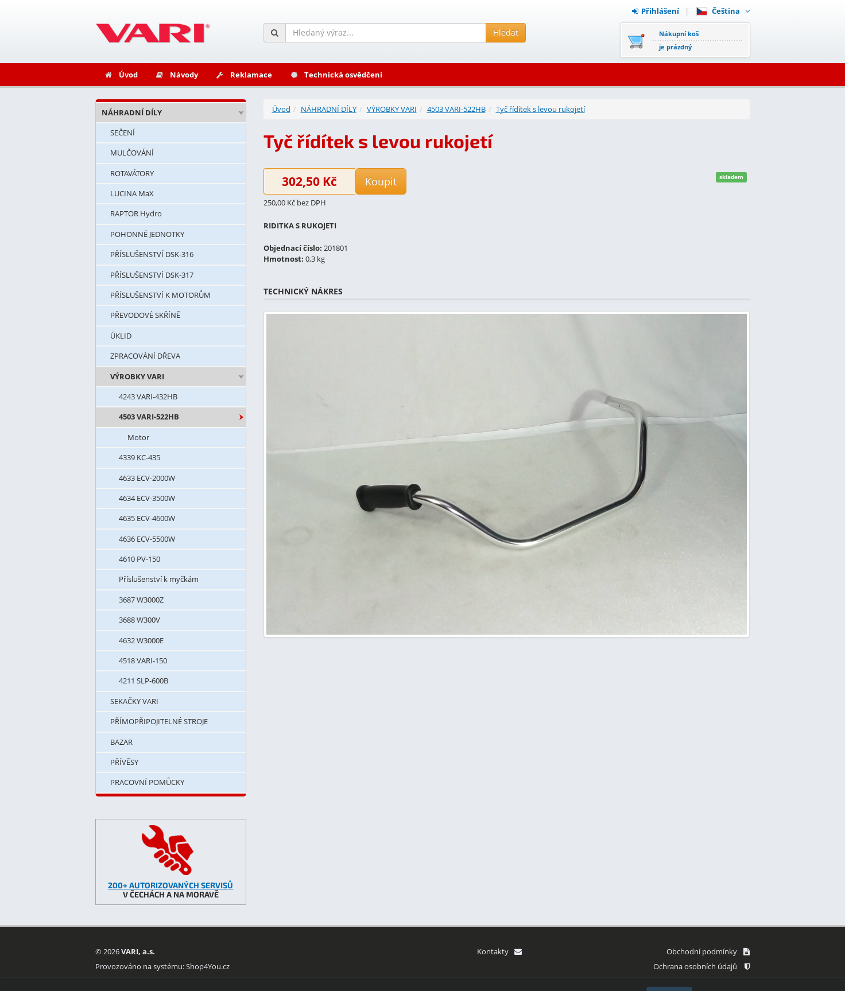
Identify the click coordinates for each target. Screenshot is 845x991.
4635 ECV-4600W (147, 518)
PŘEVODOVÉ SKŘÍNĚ (145, 315)
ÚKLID (120, 336)
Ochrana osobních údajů (701, 966)
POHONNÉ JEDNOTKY (147, 234)
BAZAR (121, 742)
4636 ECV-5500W (147, 539)
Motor (138, 437)
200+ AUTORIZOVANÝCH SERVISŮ (170, 885)
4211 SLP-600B (143, 680)
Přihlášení (655, 11)
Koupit (381, 181)
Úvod (121, 74)
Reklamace (243, 74)
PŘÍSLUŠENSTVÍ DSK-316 (151, 254)
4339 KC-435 (139, 457)
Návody (176, 74)
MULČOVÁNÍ (132, 152)
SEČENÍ (122, 132)
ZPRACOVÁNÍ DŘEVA (145, 356)
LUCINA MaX (132, 193)
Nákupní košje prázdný (679, 40)
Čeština (723, 11)
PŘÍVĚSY (124, 762)
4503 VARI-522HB (149, 416)
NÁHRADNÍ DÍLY (132, 112)
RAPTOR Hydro (136, 213)
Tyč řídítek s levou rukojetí (540, 109)
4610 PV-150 (139, 559)
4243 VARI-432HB (148, 396)
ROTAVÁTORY (132, 173)
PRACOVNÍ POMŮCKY (147, 782)
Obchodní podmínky (708, 951)
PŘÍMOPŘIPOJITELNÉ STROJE (159, 721)
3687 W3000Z (141, 599)
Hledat (505, 32)
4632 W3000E (141, 640)
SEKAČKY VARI (134, 701)
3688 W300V (139, 620)
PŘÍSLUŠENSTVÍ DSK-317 (151, 275)
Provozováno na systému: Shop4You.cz (162, 966)
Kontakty (499, 951)
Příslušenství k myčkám (159, 579)
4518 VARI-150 (143, 660)
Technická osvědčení (335, 74)
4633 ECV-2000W (147, 478)
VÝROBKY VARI (137, 376)
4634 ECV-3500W (147, 498)
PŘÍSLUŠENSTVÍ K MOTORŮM (160, 295)
